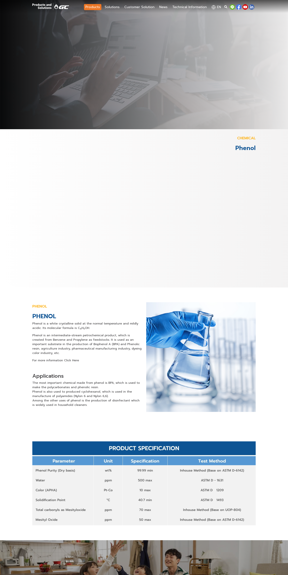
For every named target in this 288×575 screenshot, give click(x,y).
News (163, 7)
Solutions (112, 7)
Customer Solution (139, 7)
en (216, 7)
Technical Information (189, 7)
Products (92, 7)
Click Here (71, 360)
